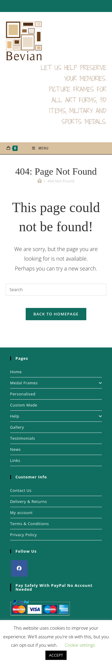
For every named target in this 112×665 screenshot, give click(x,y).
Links (15, 460)
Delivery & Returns (28, 501)
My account (21, 512)
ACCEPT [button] (56, 655)
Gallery (17, 427)
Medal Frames (56, 383)
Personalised (23, 394)
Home (16, 371)
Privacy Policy (23, 534)
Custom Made (23, 405)
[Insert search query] (56, 290)
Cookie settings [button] (80, 645)
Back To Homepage (56, 314)
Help (56, 416)
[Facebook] (19, 568)
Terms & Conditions (29, 523)
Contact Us (21, 490)
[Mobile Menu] (40, 148)
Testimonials (22, 438)
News (15, 449)
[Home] (40, 181)
